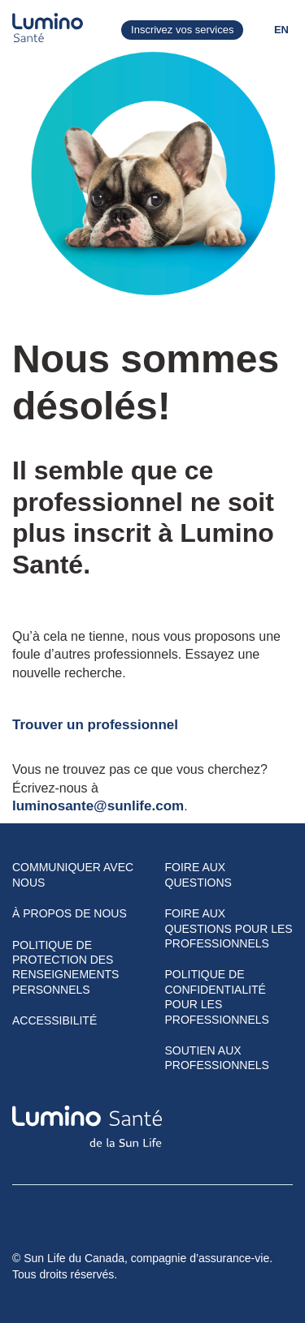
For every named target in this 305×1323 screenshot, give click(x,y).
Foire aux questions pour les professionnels (229, 928)
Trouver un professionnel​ (95, 724)
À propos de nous (69, 913)
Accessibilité (54, 1020)
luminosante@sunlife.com (98, 806)
